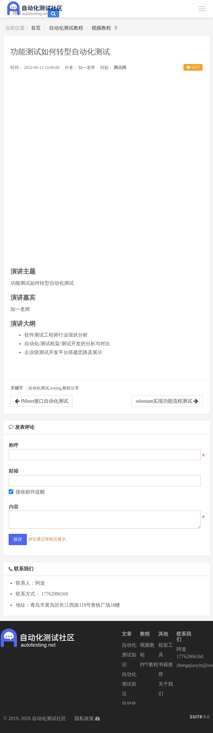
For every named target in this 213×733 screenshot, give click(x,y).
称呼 (13, 445)
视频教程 (101, 28)
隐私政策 (84, 718)
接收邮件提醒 (27, 492)
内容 (13, 507)
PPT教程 (149, 664)
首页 (36, 28)
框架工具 (165, 650)
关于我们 (165, 688)
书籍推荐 (165, 669)
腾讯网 (120, 67)
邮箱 (13, 471)
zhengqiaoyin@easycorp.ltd (185, 665)
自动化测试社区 (49, 718)
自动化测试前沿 (129, 684)
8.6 (200, 717)
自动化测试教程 (66, 28)
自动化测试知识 (129, 655)
